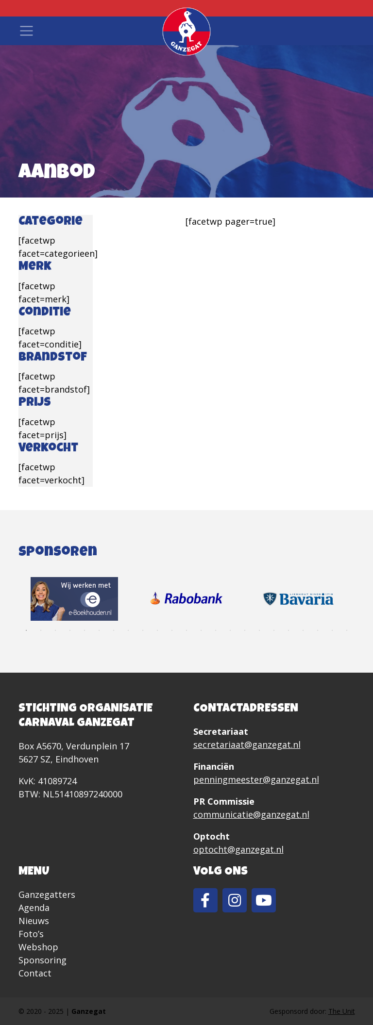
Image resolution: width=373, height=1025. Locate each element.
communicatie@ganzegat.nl (251, 814)
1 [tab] (26, 630)
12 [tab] (186, 630)
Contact (34, 973)
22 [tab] (332, 630)
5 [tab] (84, 630)
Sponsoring (42, 960)
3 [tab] (55, 630)
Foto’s (31, 934)
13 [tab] (201, 630)
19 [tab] (288, 630)
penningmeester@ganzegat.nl (256, 779)
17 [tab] (259, 630)
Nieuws (33, 920)
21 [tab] (317, 630)
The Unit (341, 1011)
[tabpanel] (74, 599)
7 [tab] (114, 630)
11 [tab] (172, 630)
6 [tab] (99, 630)
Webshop (38, 947)
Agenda (34, 907)
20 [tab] (303, 630)
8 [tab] (128, 630)
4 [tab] (70, 630)
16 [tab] (245, 630)
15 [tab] (230, 630)
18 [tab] (274, 630)
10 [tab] (157, 630)
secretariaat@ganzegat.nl (247, 744)
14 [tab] (215, 630)
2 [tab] (41, 630)
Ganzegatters (46, 894)
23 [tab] (347, 630)
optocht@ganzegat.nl (238, 849)
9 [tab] (143, 630)
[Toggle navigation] (26, 30)
